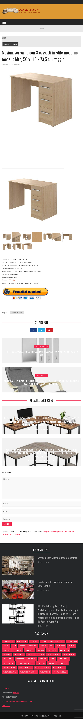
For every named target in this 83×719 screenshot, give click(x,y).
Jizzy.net (16, 692)
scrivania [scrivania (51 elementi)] (43, 658)
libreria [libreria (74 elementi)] (41, 649)
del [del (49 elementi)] (51, 645)
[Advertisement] (42, 150)
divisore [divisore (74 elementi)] (6, 649)
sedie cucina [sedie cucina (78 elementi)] (8, 663)
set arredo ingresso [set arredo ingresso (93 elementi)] (25, 663)
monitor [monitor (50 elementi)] (6, 654)
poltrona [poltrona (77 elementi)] (40, 654)
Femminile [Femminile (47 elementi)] (30, 649)
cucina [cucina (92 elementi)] (43, 645)
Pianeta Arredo (38, 715)
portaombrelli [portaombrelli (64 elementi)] (54, 654)
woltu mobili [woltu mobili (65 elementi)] (58, 667)
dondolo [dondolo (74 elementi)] (18, 649)
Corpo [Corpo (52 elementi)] (22, 645)
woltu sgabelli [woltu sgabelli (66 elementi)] (60, 671)
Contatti (5, 688)
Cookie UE (6, 705)
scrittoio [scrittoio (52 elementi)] (31, 658)
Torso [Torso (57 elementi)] (37, 667)
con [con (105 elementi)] (14, 645)
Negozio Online (10, 44)
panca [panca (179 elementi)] (29, 654)
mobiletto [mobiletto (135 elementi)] (64, 649)
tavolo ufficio (16, 312)
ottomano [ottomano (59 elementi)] (18, 654)
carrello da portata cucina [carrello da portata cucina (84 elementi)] (53, 641)
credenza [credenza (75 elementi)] (33, 645)
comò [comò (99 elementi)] (5, 645)
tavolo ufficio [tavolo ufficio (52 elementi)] (25, 667)
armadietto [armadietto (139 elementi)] (22, 641)
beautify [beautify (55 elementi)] (34, 641)
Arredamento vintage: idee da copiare (57, 558)
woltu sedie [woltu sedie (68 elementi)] (45, 671)
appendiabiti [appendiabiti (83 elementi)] (8, 641)
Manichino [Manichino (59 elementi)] (52, 649)
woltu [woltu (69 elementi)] (46, 667)
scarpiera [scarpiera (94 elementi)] (20, 658)
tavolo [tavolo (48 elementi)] (64, 663)
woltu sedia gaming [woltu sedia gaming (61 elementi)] (28, 671)
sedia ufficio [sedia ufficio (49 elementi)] (64, 658)
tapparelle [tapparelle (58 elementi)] (53, 663)
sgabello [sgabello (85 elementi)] (41, 663)
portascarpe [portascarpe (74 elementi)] (69, 654)
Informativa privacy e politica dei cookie (17, 701)
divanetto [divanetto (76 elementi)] (61, 645)
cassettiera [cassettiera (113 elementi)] (72, 641)
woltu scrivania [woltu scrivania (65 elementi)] (9, 671)
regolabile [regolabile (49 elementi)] (7, 658)
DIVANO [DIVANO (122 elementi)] (71, 645)
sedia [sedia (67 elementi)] (53, 658)
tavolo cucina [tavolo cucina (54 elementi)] (9, 667)
